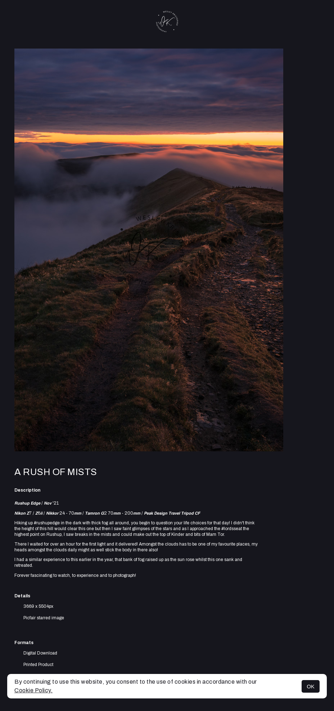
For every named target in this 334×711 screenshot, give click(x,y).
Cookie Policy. (33, 690)
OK (311, 686)
